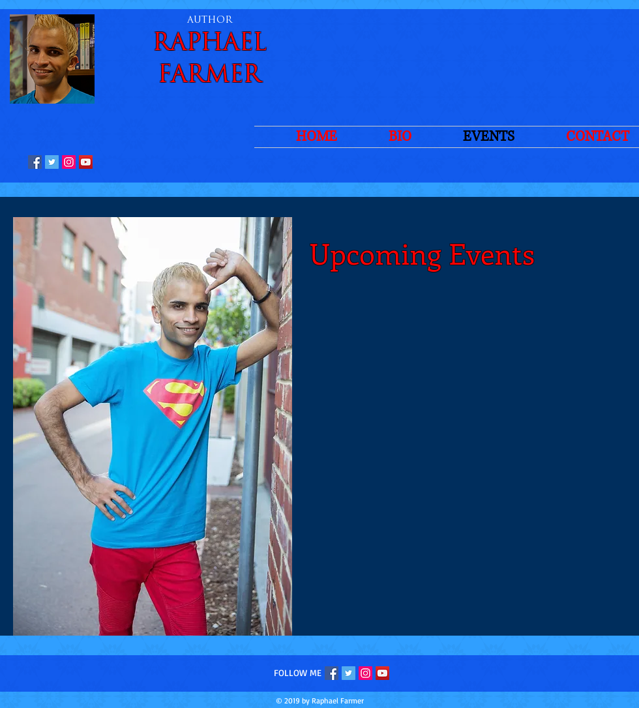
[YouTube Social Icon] (86, 162)
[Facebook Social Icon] (35, 162)
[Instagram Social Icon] (69, 162)
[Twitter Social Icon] (52, 162)
